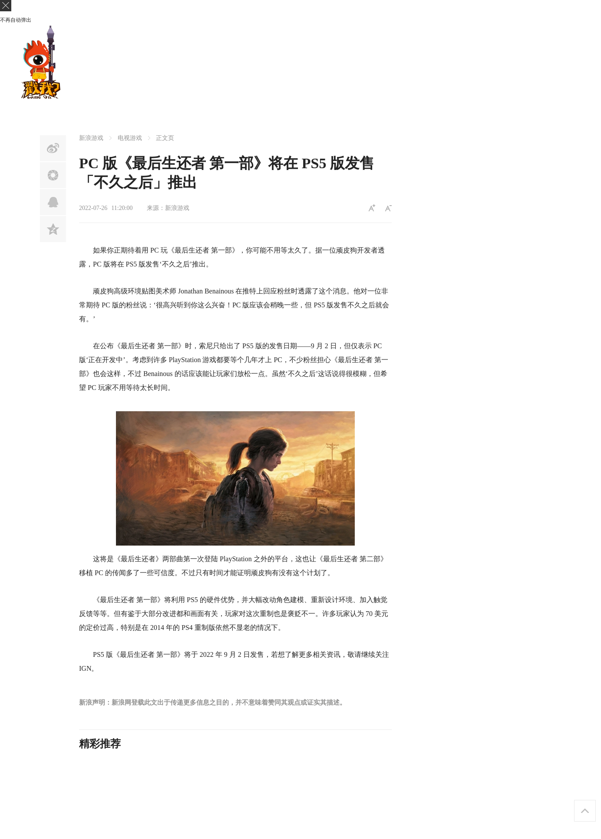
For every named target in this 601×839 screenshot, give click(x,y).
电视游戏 (130, 138)
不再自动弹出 (15, 20)
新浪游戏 (91, 138)
